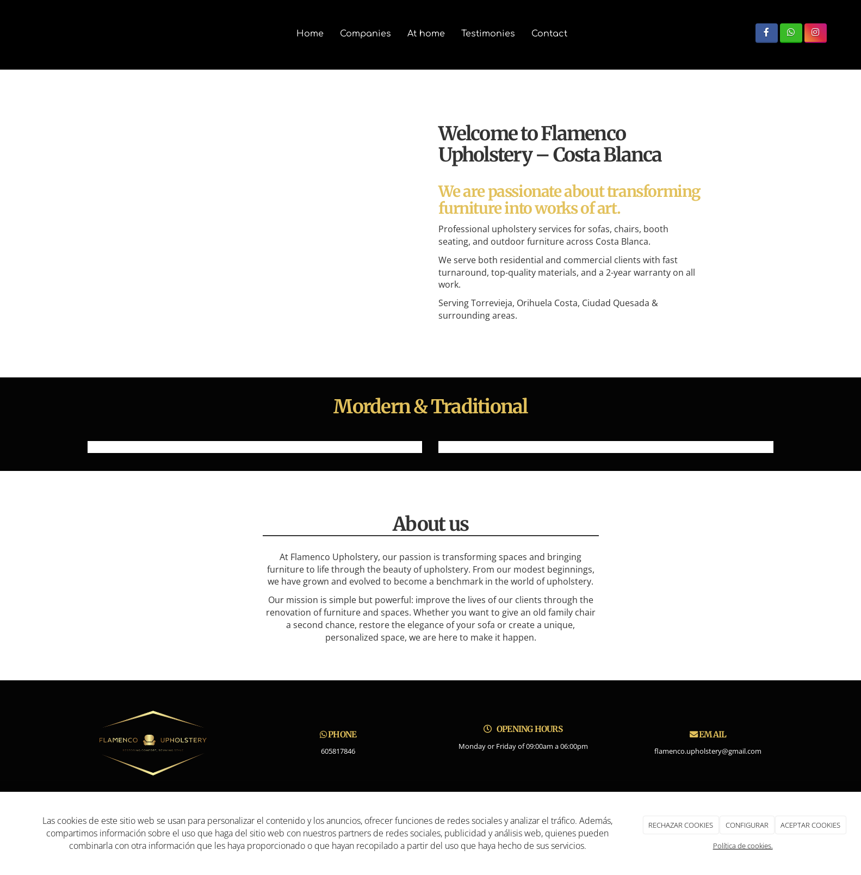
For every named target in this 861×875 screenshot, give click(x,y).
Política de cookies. (743, 846)
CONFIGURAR (747, 825)
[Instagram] (815, 32)
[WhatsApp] (791, 32)
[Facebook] (766, 32)
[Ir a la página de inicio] (5, 34)
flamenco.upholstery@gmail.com (707, 751)
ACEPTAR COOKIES (810, 825)
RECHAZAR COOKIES (680, 825)
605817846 (338, 751)
